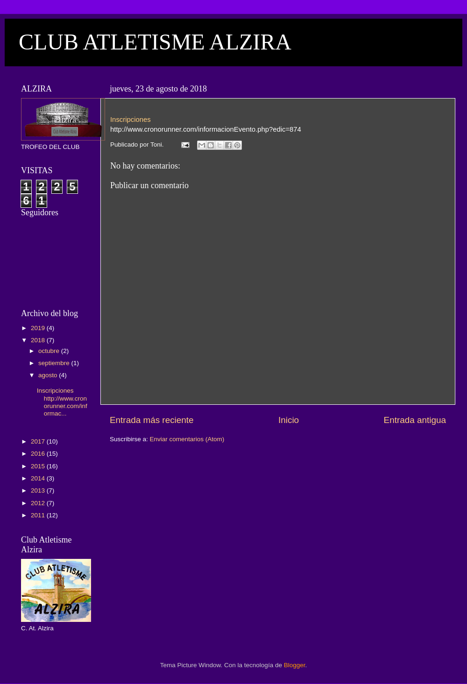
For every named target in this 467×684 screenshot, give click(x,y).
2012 (39, 503)
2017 (39, 441)
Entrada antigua (415, 420)
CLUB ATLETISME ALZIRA (155, 41)
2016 (39, 453)
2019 (39, 327)
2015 (39, 466)
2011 (39, 515)
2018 (39, 340)
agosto (48, 375)
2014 (39, 478)
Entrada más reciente (152, 420)
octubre (49, 350)
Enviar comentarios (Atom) (187, 439)
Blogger (294, 665)
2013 (39, 490)
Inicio (288, 420)
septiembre (54, 363)
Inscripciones (130, 119)
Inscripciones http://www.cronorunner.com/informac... (62, 402)
